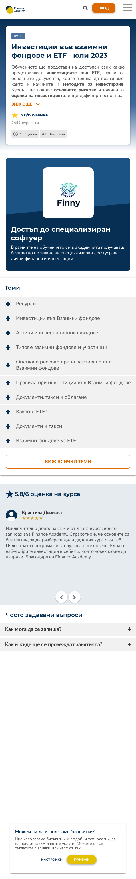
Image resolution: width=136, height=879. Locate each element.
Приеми (82, 859)
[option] (68, 540)
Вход (104, 8)
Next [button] (75, 597)
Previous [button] (61, 597)
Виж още (25, 104)
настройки (52, 859)
